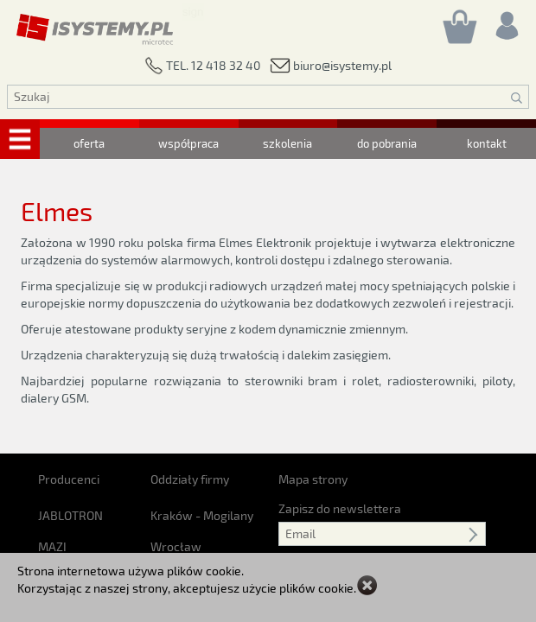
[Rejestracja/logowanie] (505, 21)
